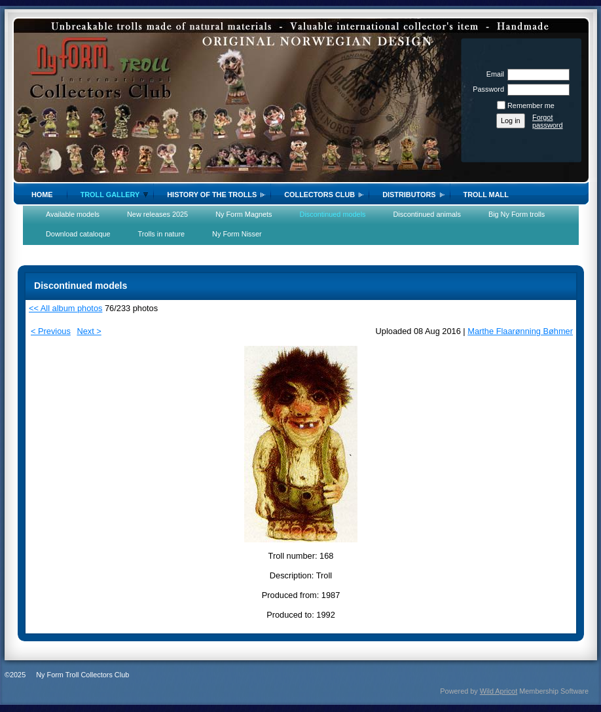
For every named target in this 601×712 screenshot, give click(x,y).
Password (486, 89)
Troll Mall (486, 194)
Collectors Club (319, 194)
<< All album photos (65, 308)
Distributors (408, 194)
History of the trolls (212, 194)
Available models (73, 214)
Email (493, 74)
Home (42, 194)
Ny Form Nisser (237, 234)
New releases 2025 (157, 214)
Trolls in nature (161, 234)
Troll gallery (110, 194)
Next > (89, 331)
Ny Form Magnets (243, 214)
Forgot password (547, 121)
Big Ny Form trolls (516, 214)
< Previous (51, 331)
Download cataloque (78, 234)
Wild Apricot (498, 691)
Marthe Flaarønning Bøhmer (520, 331)
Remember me (531, 105)
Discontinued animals (427, 214)
